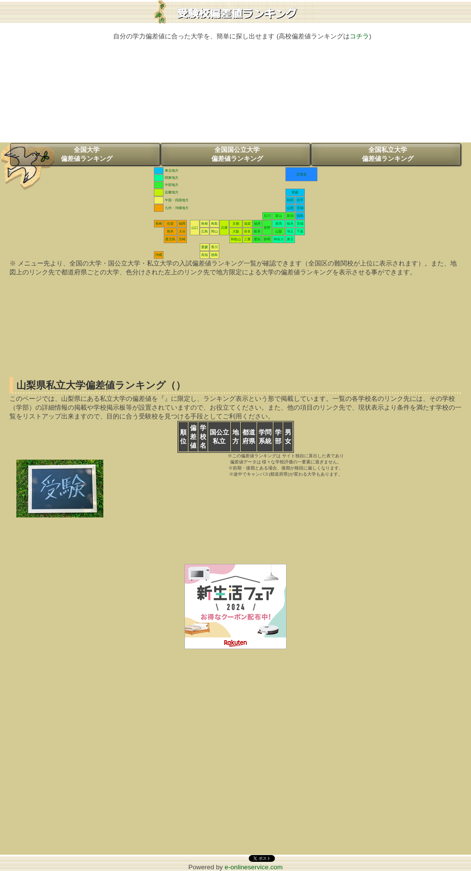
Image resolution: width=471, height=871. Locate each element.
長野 (267, 227)
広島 (204, 231)
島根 (204, 223)
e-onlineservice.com (254, 867)
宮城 (300, 208)
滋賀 (247, 223)
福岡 (182, 223)
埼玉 (290, 231)
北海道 (301, 174)
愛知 (257, 239)
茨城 (300, 223)
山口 (194, 227)
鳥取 (214, 223)
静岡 (267, 239)
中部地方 (171, 185)
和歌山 (236, 239)
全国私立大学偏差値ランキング (388, 154)
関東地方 (171, 178)
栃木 (290, 223)
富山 (278, 216)
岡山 (214, 231)
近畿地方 (171, 192)
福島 (300, 216)
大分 (182, 231)
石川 (267, 216)
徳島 (214, 255)
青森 (295, 192)
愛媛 (204, 247)
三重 (247, 239)
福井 (257, 223)
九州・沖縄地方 (177, 208)
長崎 (158, 223)
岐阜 (257, 231)
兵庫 (224, 227)
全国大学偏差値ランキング (86, 154)
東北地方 (171, 170)
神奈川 (279, 239)
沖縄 (158, 255)
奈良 (247, 231)
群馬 (278, 223)
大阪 (235, 231)
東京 (290, 239)
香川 (214, 247)
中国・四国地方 (177, 200)
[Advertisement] (235, 94)
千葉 (300, 231)
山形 (290, 208)
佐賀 (170, 223)
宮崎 (182, 239)
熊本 (170, 231)
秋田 (290, 200)
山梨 (278, 231)
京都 (235, 223)
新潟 (290, 216)
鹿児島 (170, 239)
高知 (204, 255)
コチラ (359, 36)
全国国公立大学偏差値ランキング (237, 154)
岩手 (300, 200)
